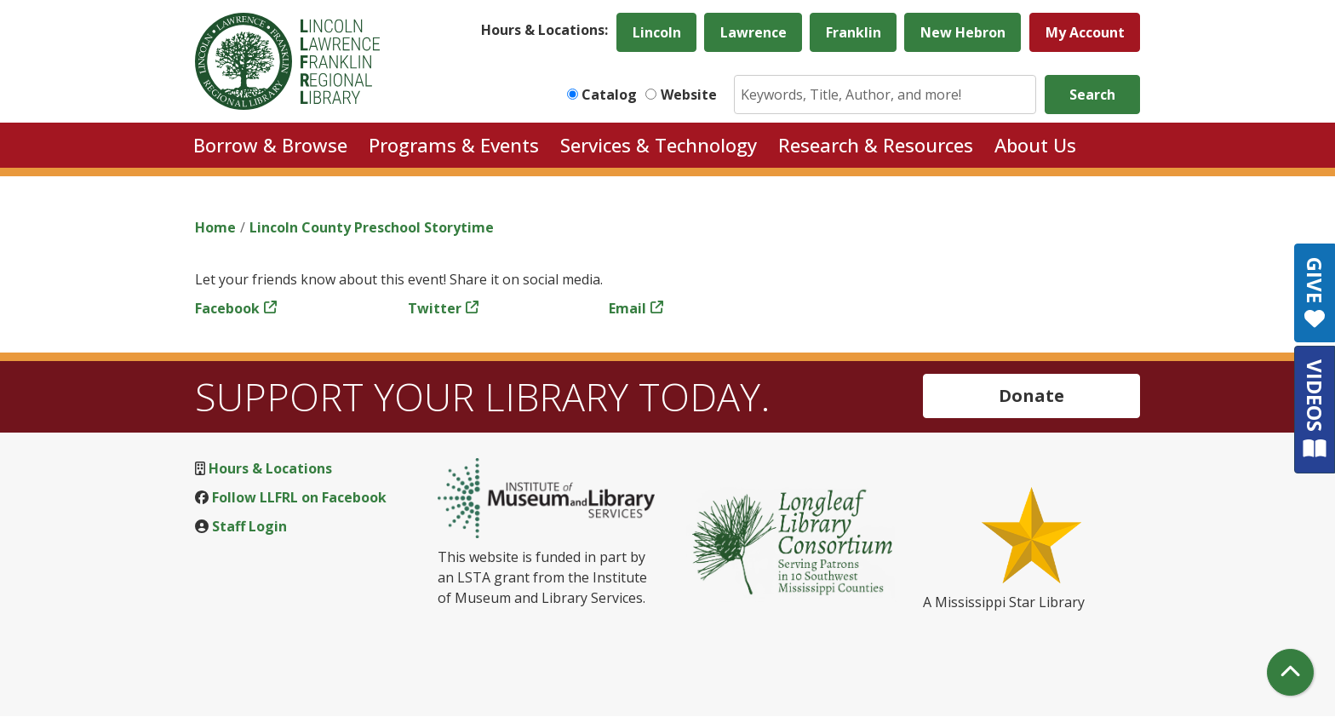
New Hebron (963, 32)
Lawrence (753, 32)
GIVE (1315, 293)
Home (215, 227)
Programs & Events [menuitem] (454, 145)
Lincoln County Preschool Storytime (371, 227)
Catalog (609, 94)
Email (627, 308)
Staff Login (249, 526)
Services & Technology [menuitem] (658, 145)
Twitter (434, 308)
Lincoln (657, 32)
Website (689, 94)
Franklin (853, 32)
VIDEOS (1315, 409)
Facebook (227, 308)
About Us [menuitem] (1035, 145)
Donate (1031, 395)
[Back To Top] (1290, 672)
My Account (1085, 32)
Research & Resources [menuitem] (875, 145)
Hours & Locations (270, 468)
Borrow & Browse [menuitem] (270, 145)
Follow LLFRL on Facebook (299, 497)
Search (1092, 94)
